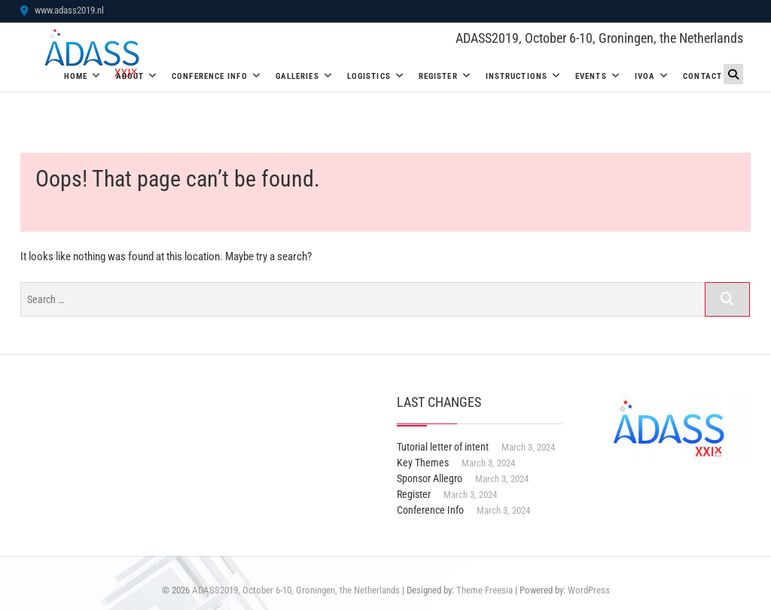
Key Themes (423, 463)
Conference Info (210, 76)
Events (591, 76)
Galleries (297, 76)
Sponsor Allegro (429, 478)
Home (75, 76)
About (130, 76)
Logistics (369, 76)
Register (438, 76)
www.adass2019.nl (62, 10)
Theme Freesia (484, 590)
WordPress (589, 590)
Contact (702, 76)
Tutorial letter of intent (443, 447)
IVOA (645, 76)
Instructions (516, 76)
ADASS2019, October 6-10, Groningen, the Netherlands (599, 38)
